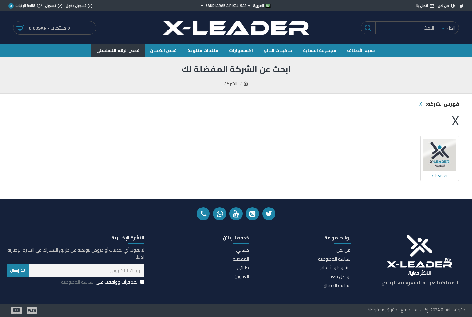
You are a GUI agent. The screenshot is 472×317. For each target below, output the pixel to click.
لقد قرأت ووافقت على (102, 282)
